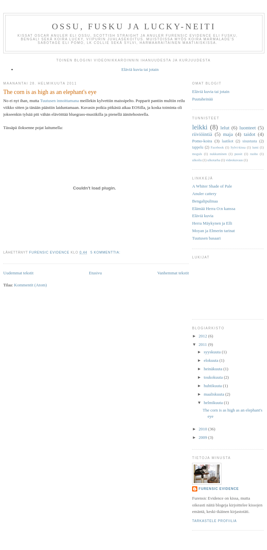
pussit (238, 154)
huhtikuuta (213, 385)
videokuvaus (234, 160)
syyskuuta (213, 351)
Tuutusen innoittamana (59, 100)
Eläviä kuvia (202, 215)
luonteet (247, 127)
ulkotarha (213, 160)
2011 (203, 344)
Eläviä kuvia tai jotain (140, 69)
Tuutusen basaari (206, 238)
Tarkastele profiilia (214, 521)
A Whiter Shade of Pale (212, 186)
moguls (197, 154)
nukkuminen (218, 154)
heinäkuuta (213, 368)
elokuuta (211, 360)
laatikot (227, 141)
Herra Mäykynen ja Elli (212, 223)
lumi (255, 147)
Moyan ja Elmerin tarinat (213, 230)
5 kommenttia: (106, 252)
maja (228, 134)
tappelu (197, 147)
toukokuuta (214, 377)
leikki (199, 127)
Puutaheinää (202, 99)
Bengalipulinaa (205, 201)
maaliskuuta (214, 394)
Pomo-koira (202, 140)
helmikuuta (214, 402)
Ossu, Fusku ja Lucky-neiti (134, 26)
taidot (250, 134)
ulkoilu (197, 160)
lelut (225, 127)
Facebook (217, 147)
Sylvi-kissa (238, 147)
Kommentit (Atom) (30, 284)
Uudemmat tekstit (18, 272)
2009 (203, 437)
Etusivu (95, 272)
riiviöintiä (202, 134)
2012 (203, 336)
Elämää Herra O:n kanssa (213, 208)
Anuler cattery (204, 193)
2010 (203, 428)
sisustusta (249, 141)
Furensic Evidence (219, 489)
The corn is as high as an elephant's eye (49, 92)
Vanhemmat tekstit (173, 272)
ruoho (254, 154)
